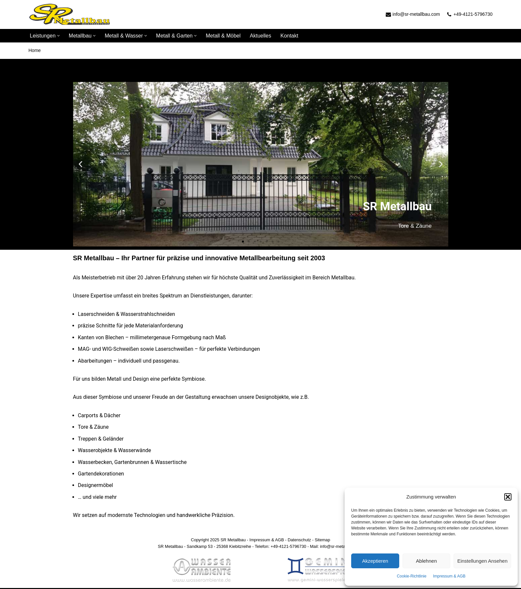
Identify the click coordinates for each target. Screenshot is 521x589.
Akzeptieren (375, 561)
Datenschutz (299, 540)
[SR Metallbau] (70, 14)
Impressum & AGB (449, 576)
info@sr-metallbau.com (416, 14)
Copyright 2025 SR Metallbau (218, 540)
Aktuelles (260, 35)
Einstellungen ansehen (482, 561)
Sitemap (322, 540)
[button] (508, 497)
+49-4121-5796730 (473, 14)
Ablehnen (426, 561)
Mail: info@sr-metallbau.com (336, 547)
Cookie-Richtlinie (412, 576)
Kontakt (289, 35)
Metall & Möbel (223, 35)
